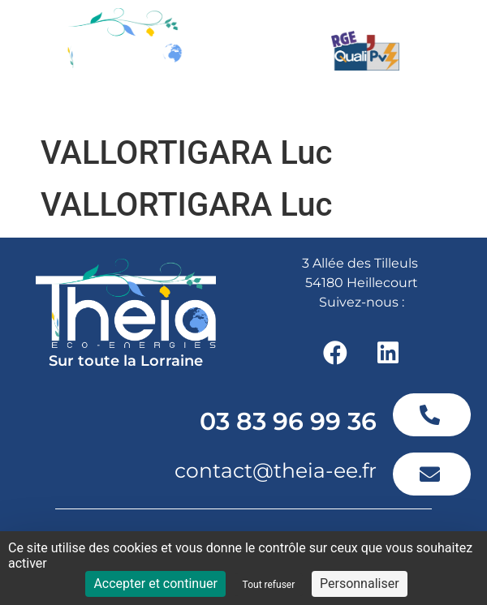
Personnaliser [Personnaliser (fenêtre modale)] (359, 583)
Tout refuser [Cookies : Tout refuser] (269, 584)
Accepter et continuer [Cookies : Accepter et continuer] (155, 583)
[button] (395, 105)
